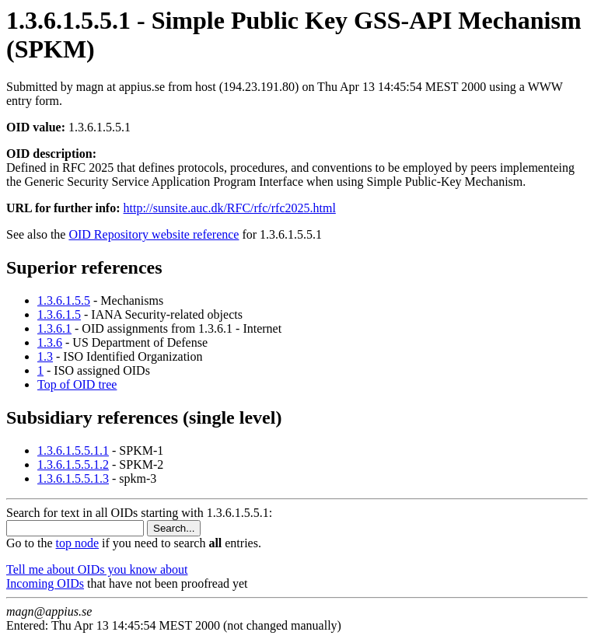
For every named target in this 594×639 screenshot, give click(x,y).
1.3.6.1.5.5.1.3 (73, 478)
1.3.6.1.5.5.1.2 (73, 464)
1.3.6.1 (54, 328)
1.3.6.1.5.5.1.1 (73, 450)
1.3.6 (49, 342)
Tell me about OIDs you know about (97, 569)
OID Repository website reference (153, 234)
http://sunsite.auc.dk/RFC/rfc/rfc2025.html (230, 208)
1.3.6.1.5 (59, 314)
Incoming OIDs (45, 583)
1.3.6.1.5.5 (63, 300)
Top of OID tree (77, 384)
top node (78, 543)
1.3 (45, 356)
